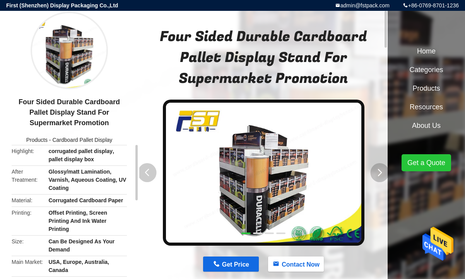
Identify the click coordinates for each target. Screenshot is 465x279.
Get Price (235, 264)
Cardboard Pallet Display (82, 140)
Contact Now (301, 264)
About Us (426, 125)
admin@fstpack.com (365, 5)
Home (426, 51)
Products (37, 140)
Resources (426, 107)
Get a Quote (426, 163)
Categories (426, 70)
